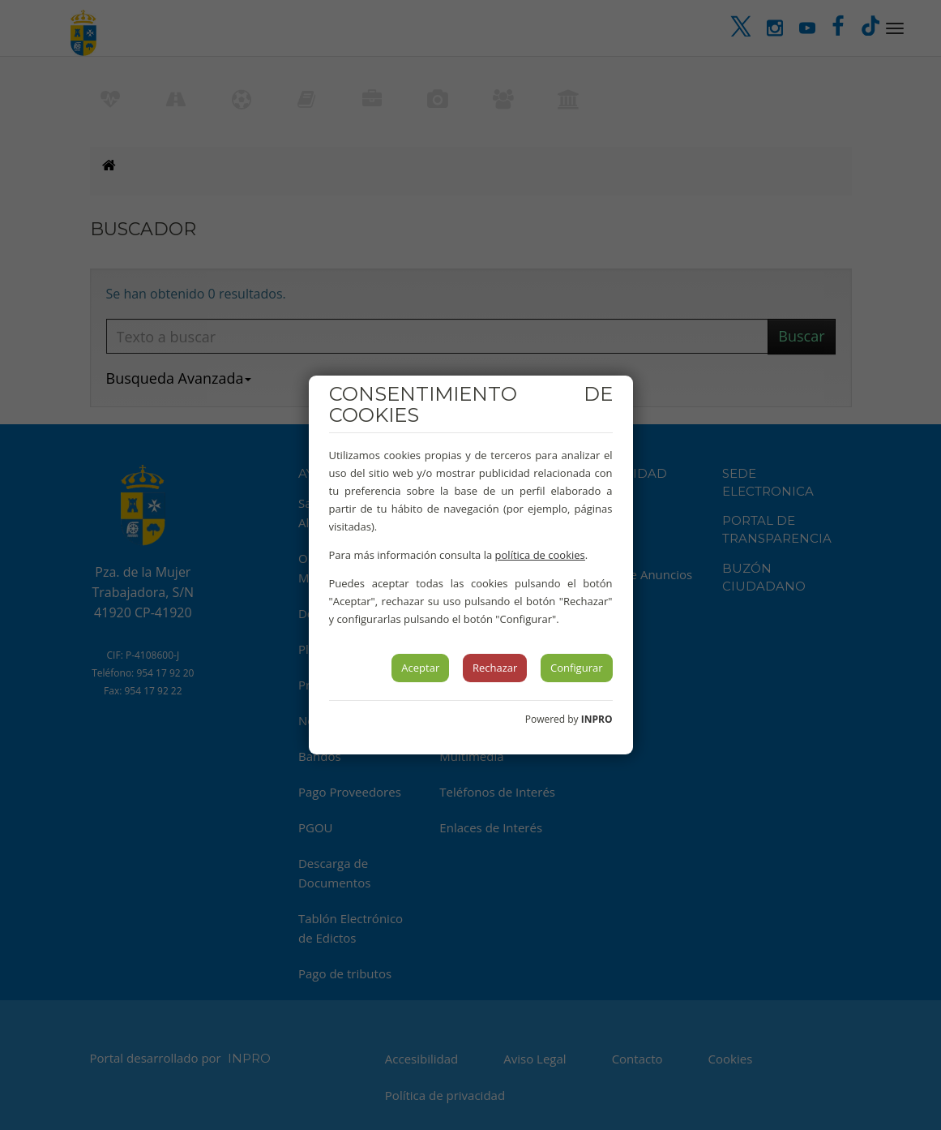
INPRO (597, 719)
